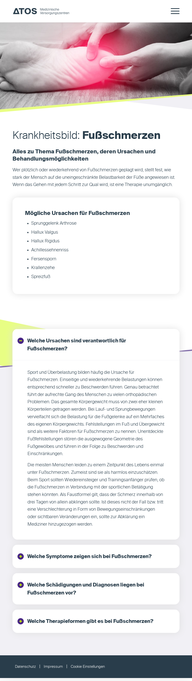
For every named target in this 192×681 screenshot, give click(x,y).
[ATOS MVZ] (41, 11)
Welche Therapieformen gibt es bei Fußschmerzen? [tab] (86, 623)
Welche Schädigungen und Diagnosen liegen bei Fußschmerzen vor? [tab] (81, 590)
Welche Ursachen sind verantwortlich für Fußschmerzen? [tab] (72, 345)
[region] (96, 450)
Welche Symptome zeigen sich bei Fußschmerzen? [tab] (85, 557)
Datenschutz (25, 670)
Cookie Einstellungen (88, 670)
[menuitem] (173, 11)
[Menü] (173, 11)
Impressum (53, 670)
